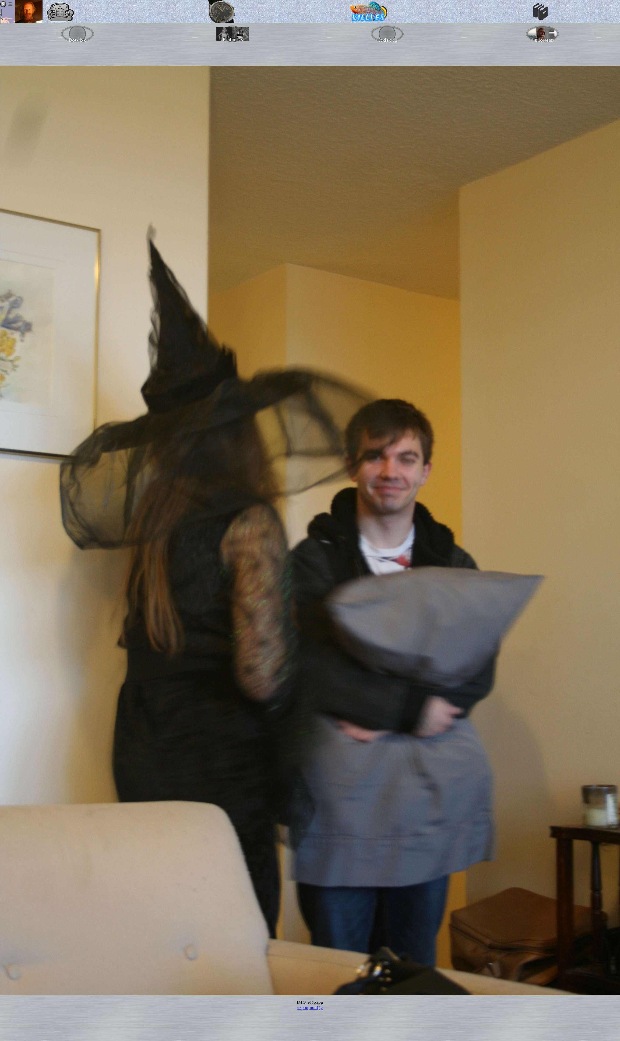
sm (305, 1007)
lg (321, 1007)
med (313, 1007)
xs (299, 1007)
